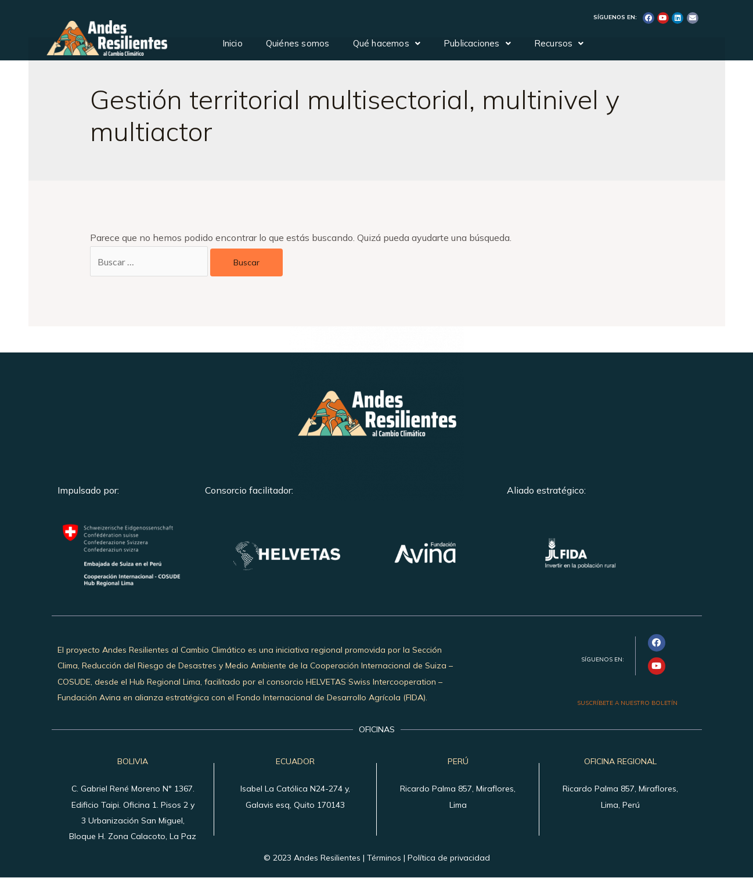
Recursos (559, 43)
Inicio (232, 43)
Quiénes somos (298, 43)
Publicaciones (477, 43)
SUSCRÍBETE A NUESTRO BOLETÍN (627, 703)
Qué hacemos (386, 43)
